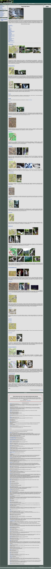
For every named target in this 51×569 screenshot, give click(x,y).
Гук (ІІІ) (9, 27)
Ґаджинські (9, 29)
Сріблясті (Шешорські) (11, 38)
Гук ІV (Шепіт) (10, 28)
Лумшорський (10, 33)
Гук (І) (9, 26)
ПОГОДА (1, 16)
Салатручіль (10, 36)
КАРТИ (1, 12)
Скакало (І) (9, 37)
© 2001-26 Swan (41, 566)
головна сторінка (19, 3)
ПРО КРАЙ (1, 9)
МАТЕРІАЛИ (1, 11)
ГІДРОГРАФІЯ (2, 6)
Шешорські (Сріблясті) (11, 40)
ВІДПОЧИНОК (2, 15)
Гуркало (9, 101)
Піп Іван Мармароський (12, 267)
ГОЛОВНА (10, 4)
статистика (29, 3)
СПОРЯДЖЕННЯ (2, 13)
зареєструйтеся (29, 400)
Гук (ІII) (9, 98)
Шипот (9, 41)
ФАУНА (1, 8)
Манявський (10, 34)
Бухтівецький (10, 25)
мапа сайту (25, 3)
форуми (23, 3)
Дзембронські (10, 131)
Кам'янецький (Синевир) (11, 31)
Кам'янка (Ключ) (10, 159)
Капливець (9, 32)
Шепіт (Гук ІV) (10, 39)
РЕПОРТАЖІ (1, 14)
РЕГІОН (1, 5)
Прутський (9, 35)
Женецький (9, 30)
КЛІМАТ (1, 7)
